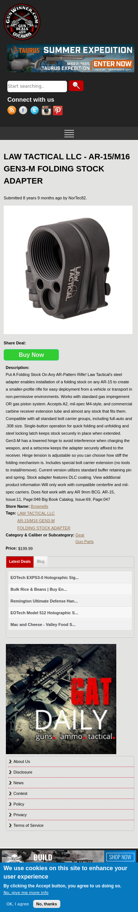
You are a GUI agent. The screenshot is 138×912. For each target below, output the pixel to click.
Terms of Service (29, 825)
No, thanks (46, 904)
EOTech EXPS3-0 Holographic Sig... (45, 577)
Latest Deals (21, 560)
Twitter (36, 111)
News (19, 783)
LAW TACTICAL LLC (35, 513)
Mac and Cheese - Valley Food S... (43, 624)
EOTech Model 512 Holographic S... (44, 613)
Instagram (47, 111)
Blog (40, 562)
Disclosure (23, 772)
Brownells (39, 506)
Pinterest (58, 111)
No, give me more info (25, 892)
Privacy (20, 815)
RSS (13, 111)
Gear (79, 535)
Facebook (24, 111)
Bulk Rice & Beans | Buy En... (39, 589)
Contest (21, 793)
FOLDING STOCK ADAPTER (43, 528)
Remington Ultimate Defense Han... (44, 601)
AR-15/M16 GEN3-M (35, 520)
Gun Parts (84, 541)
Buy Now (31, 355)
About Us (22, 761)
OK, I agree (17, 904)
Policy (19, 804)
